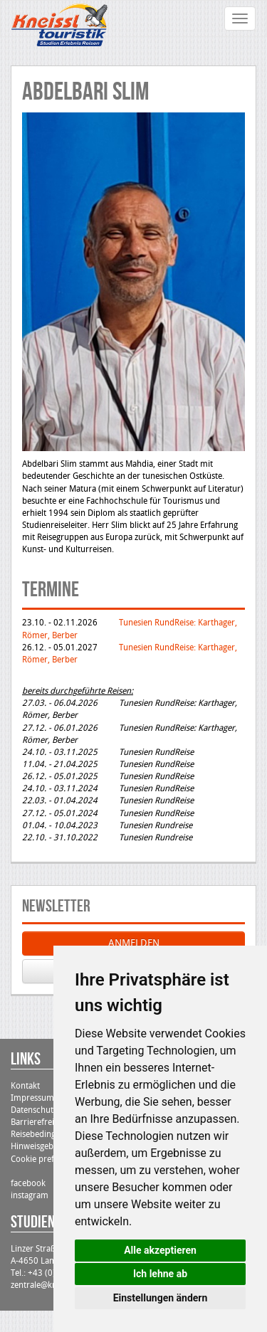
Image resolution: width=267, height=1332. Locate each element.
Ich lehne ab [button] (160, 1273)
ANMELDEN (133, 943)
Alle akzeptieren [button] (160, 1250)
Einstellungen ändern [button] (160, 1298)
